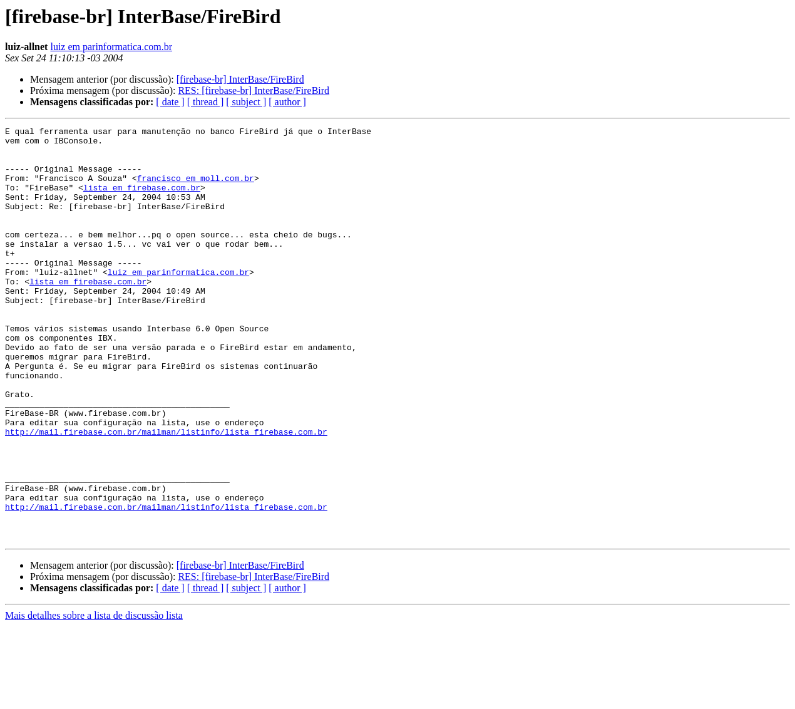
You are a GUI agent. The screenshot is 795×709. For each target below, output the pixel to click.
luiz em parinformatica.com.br (111, 46)
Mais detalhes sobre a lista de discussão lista (94, 698)
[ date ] (170, 101)
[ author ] (287, 101)
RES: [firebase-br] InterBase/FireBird (253, 90)
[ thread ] (205, 101)
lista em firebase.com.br (141, 200)
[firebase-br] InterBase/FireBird (240, 79)
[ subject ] (246, 101)
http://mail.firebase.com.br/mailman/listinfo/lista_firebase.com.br (166, 493)
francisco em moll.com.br (195, 189)
